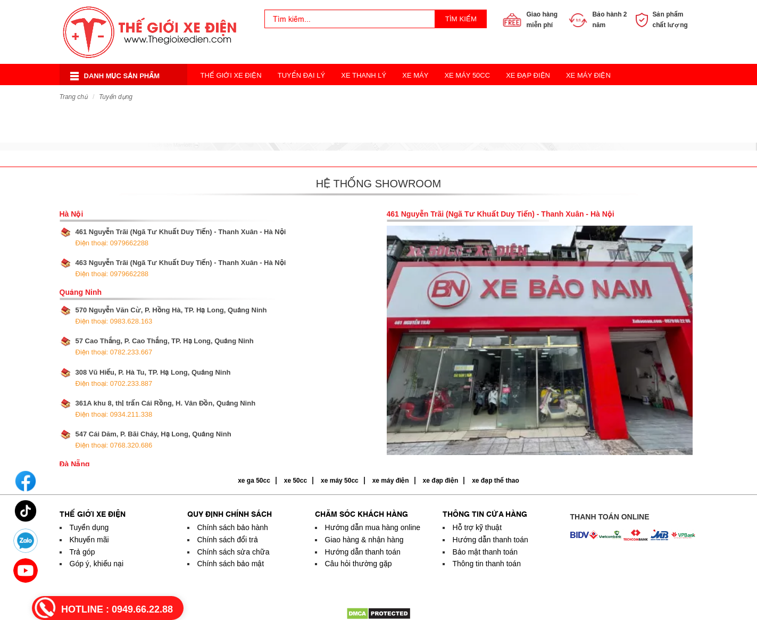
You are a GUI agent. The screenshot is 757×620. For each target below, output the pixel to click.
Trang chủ (74, 97)
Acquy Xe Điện (529, 97)
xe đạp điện (441, 480)
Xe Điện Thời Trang (319, 97)
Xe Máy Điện (588, 75)
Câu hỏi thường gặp (358, 563)
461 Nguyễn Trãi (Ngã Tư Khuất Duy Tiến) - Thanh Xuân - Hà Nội (181, 237)
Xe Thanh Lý (363, 75)
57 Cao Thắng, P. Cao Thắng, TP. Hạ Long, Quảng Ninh (165, 346)
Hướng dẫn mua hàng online (373, 527)
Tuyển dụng (115, 97)
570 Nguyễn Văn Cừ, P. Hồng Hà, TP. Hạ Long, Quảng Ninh (171, 315)
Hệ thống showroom (378, 183)
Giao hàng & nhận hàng (364, 539)
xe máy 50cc (340, 480)
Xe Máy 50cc (467, 75)
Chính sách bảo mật (230, 563)
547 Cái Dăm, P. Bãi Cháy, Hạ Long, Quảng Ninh (153, 439)
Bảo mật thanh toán (485, 552)
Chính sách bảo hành (232, 527)
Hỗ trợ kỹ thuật (477, 527)
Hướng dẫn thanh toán (363, 552)
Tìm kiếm (461, 19)
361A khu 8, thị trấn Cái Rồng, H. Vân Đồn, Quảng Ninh (166, 408)
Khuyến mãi (89, 539)
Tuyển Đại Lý (302, 75)
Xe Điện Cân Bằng (234, 97)
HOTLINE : (117, 609)
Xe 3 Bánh (389, 97)
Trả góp (82, 552)
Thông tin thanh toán (487, 563)
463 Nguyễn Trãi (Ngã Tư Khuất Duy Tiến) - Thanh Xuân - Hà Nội (181, 268)
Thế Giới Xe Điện (231, 75)
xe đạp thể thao (495, 480)
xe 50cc (295, 480)
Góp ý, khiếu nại (97, 563)
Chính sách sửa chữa (233, 552)
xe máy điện (390, 480)
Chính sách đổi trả (227, 539)
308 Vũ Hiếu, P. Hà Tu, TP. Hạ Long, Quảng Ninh (153, 377)
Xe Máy (415, 75)
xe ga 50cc (254, 480)
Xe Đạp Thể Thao (454, 97)
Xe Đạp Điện (528, 75)
